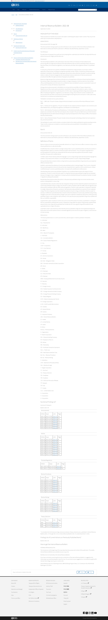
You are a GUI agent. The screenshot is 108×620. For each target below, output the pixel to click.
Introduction (19, 30)
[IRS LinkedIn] (92, 613)
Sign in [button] (95, 5)
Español (66, 583)
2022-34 (55, 447)
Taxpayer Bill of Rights (34, 583)
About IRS (13, 583)
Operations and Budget (16, 589)
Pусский (66, 595)
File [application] (14, 9)
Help (69, 5)
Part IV (15, 34)
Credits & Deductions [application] (34, 9)
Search (96, 10)
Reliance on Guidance (34, 601)
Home (13, 14)
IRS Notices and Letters (51, 583)
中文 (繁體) (66, 589)
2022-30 (59, 468)
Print (91, 572)
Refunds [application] (24, 9)
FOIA (30, 595)
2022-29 (55, 443)
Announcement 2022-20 (21, 35)
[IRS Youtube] (95, 613)
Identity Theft (49, 586)
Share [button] (82, 572)
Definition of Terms (18, 39)
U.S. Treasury (85, 583)
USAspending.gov (86, 594)
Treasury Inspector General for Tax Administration (88, 587)
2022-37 (55, 454)
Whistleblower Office (51, 598)
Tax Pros (88, 5)
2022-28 (55, 439)
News (74, 5)
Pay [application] (18, 9)
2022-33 (55, 420)
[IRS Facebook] (84, 613)
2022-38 (55, 428)
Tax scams (48, 589)
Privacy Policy (86, 618)
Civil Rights (31, 592)
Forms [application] (43, 9)
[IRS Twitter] (87, 613)
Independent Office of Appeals (36, 589)
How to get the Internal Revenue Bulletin (23, 58)
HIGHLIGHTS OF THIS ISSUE (20, 23)
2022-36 (55, 424)
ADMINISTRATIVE (20, 25)
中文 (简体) (66, 586)
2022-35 (55, 422)
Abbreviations (19, 42)
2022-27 (55, 480)
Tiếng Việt (66, 598)
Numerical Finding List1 (19, 46)
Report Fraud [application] (51, 9)
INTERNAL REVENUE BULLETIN (23, 59)
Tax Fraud (48, 592)
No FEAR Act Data (34, 598)
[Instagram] (89, 613)
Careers (13, 586)
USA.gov (84, 591)
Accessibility (94, 618)
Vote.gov (84, 597)
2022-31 (55, 416)
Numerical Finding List (21, 47)
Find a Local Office (15, 598)
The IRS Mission (19, 29)
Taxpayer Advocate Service (35, 586)
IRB (16, 14)
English (81, 5)
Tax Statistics (14, 592)
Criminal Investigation (51, 595)
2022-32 (55, 445)
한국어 (65, 592)
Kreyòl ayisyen (67, 601)
